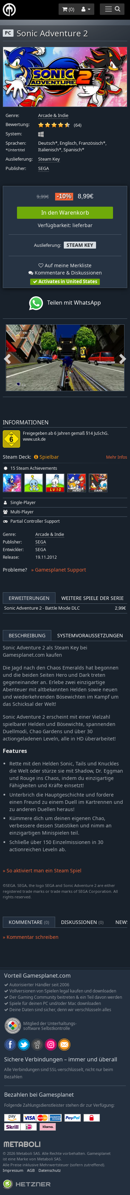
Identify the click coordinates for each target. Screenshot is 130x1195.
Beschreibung (27, 635)
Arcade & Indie (53, 115)
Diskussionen (82, 922)
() (68, 9)
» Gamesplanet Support (58, 569)
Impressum (13, 1170)
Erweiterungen (29, 598)
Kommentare (29, 922)
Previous (7, 357)
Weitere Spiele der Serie (92, 598)
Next (123, 357)
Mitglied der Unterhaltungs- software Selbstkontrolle (50, 1026)
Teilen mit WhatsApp (65, 303)
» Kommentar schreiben (31, 937)
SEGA (43, 168)
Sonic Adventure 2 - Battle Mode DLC (42, 608)
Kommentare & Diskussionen (65, 272)
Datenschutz (49, 1170)
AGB (31, 1170)
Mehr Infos (116, 457)
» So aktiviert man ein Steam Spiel (42, 870)
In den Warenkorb (65, 212)
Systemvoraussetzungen (90, 635)
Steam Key (49, 159)
